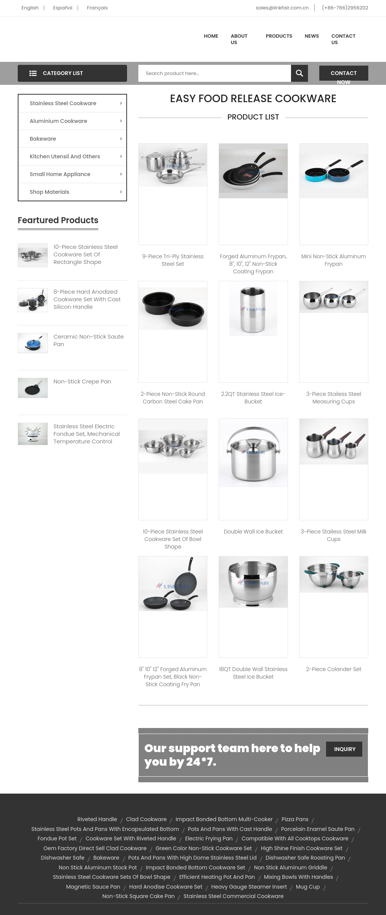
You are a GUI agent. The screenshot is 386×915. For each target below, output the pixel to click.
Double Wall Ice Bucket (253, 531)
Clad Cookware (146, 819)
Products (279, 36)
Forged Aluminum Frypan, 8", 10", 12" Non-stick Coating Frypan (253, 264)
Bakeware (76, 139)
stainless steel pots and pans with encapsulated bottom (105, 829)
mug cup (308, 886)
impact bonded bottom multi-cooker (224, 819)
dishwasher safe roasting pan (305, 857)
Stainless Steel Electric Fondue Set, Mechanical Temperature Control (87, 434)
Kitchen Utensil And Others (76, 156)
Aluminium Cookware (76, 121)
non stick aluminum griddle (290, 867)
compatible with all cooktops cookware (295, 838)
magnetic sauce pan (93, 886)
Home (211, 36)
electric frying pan (209, 838)
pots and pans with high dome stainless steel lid (192, 857)
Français (97, 7)
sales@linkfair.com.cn (282, 7)
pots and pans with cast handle (230, 829)
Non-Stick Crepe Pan (82, 381)
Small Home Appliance (76, 174)
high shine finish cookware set (302, 848)
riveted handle (97, 819)
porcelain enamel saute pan (318, 829)
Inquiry (345, 749)
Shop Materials (76, 192)
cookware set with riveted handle (131, 838)
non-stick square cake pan (138, 896)
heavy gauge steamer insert (249, 886)
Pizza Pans (295, 819)
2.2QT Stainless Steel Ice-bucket (253, 397)
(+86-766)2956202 (345, 7)
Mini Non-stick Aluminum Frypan (333, 260)
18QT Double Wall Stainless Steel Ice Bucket (253, 673)
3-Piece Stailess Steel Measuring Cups (333, 397)
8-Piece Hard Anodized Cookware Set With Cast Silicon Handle (87, 299)
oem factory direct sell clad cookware (95, 848)
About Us (239, 39)
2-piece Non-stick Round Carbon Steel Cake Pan (173, 397)
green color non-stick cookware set (204, 848)
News (312, 36)
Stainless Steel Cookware (76, 103)
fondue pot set (57, 838)
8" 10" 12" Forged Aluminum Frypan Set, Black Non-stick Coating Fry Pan (173, 676)
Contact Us (343, 39)
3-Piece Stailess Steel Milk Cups (333, 535)
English (29, 7)
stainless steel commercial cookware (233, 896)
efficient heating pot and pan (217, 877)
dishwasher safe (62, 857)
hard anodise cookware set (165, 886)
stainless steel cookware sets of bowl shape (111, 877)
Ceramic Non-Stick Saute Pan (89, 340)
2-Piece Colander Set (333, 669)
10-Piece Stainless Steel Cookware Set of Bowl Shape (173, 539)
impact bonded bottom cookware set (195, 867)
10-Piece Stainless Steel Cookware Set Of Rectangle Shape (86, 254)
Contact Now (344, 75)
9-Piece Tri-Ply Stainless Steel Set (173, 260)
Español (62, 7)
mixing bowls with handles (298, 877)
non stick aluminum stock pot (98, 867)
